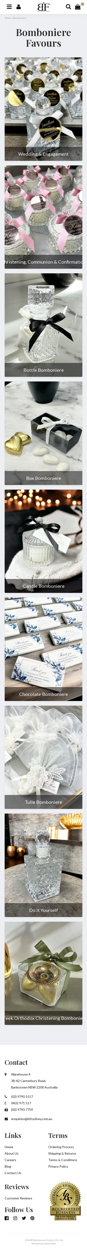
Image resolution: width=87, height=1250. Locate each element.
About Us (12, 1153)
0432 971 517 (18, 1103)
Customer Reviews (18, 1198)
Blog (8, 1166)
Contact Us (13, 1173)
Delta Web (50, 1243)
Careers (10, 1160)
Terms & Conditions (62, 1160)
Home (8, 17)
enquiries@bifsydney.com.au (28, 1119)
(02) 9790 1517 (19, 1096)
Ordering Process (61, 1147)
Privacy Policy (58, 1166)
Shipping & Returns (62, 1153)
